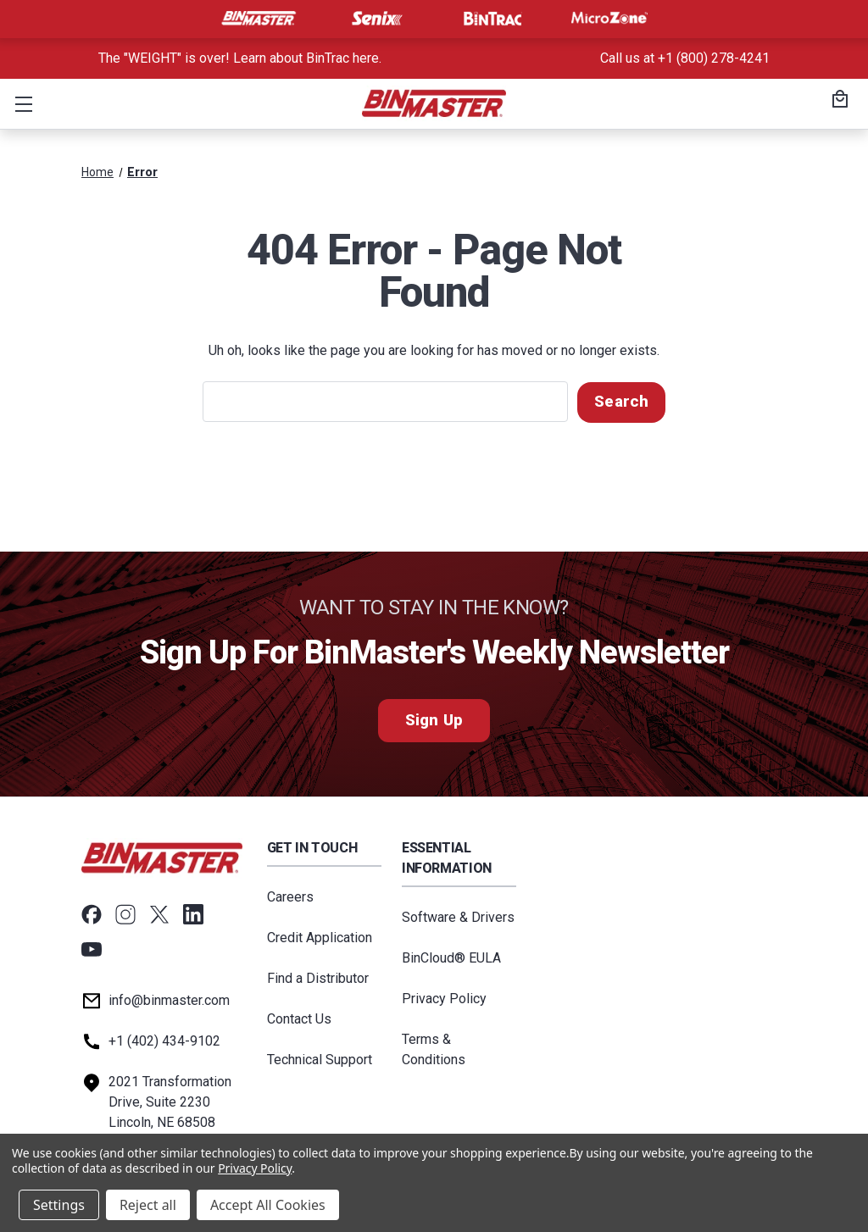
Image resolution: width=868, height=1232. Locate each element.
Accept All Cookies (268, 1205)
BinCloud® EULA (451, 957)
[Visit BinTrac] (492, 18)
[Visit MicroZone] (609, 18)
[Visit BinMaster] (258, 18)
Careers (290, 896)
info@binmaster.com (169, 999)
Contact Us (299, 1018)
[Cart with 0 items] (837, 101)
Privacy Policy (444, 998)
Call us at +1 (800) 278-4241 (685, 58)
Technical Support (319, 1059)
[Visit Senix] (375, 18)
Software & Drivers (458, 916)
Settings (59, 1205)
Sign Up (433, 720)
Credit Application (319, 937)
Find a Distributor (318, 977)
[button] (20, 103)
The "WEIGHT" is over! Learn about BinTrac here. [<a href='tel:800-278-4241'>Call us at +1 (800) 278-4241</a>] (239, 58)
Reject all (148, 1205)
